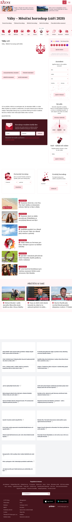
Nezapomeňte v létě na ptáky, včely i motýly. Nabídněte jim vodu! (18, 454)
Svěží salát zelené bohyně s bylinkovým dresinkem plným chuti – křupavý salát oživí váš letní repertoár (53, 386)
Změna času (39, 484)
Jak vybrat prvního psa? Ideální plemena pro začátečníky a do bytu (18, 469)
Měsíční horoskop (32, 23)
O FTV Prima (6, 500)
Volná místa (6, 502)
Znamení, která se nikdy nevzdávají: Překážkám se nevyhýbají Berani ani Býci (28, 218)
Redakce (22, 514)
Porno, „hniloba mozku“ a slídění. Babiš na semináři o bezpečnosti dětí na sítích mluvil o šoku (16, 367)
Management (23, 500)
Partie (44, 484)
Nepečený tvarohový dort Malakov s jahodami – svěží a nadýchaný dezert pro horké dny (50, 401)
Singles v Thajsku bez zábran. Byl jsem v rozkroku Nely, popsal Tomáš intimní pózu (24, 9)
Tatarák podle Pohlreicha (43, 486)
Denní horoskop (7, 23)
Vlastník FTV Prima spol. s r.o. (10, 514)
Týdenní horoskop (19, 23)
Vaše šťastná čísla (64, 41)
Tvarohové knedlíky (32, 488)
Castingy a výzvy (24, 505)
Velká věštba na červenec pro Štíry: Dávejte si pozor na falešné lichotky (30, 244)
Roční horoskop (44, 23)
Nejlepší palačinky (42, 488)
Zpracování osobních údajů (26, 509)
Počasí (48, 484)
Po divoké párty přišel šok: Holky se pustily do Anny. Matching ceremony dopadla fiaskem (52, 352)
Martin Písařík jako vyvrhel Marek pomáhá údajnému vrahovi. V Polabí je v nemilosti (62, 306)
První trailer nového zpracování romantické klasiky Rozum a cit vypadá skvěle (18, 428)
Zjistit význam (59, 95)
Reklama (5, 505)
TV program (32, 484)
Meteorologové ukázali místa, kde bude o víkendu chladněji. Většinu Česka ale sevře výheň (17, 394)
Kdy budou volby (55, 484)
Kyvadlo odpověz (59, 117)
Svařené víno (33, 486)
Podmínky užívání (7, 509)
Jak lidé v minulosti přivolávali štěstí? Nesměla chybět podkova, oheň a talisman (30, 258)
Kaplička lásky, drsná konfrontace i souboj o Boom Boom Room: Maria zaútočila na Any (52, 360)
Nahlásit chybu (6, 517)
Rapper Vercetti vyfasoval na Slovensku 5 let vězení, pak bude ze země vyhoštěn (53, 428)
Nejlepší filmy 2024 (15, 484)
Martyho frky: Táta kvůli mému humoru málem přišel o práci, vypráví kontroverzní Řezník (52, 420)
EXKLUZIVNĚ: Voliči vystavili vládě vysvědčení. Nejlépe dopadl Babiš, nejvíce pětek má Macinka (18, 352)
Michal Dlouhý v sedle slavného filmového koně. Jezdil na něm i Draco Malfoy (13, 305)
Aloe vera (52, 486)
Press (21, 502)
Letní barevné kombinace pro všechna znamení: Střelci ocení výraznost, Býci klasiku (30, 271)
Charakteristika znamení (58, 23)
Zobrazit (53, 188)
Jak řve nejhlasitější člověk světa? (12, 385)
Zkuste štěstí (59, 49)
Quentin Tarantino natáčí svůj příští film (13, 420)
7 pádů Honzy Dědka (17, 486)
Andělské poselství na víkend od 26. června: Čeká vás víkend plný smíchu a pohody (30, 231)
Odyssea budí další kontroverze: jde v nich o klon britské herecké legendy (18, 435)
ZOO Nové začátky (64, 484)
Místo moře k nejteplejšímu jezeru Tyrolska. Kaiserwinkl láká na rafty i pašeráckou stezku (58, 9)
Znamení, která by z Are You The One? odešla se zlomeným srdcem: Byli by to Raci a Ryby (30, 205)
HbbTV (5, 507)
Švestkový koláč (52, 488)
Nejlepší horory (24, 484)
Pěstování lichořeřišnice (61, 486)
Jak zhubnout (6, 484)
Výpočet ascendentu (21, 488)
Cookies (5, 512)
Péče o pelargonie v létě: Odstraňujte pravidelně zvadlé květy (18, 461)
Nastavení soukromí (24, 517)
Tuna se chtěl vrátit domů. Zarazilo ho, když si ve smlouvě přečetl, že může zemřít (38, 306)
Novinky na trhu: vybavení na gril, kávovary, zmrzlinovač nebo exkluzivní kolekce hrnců (52, 394)
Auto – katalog (8, 486)
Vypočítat (18, 186)
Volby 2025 (26, 486)
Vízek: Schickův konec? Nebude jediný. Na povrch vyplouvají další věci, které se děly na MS (19, 360)
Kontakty (22, 507)
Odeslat (39, 133)
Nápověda (22, 512)
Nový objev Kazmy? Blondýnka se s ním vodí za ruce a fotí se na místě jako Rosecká (52, 435)
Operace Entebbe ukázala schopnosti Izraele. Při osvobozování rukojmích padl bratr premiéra (18, 401)
